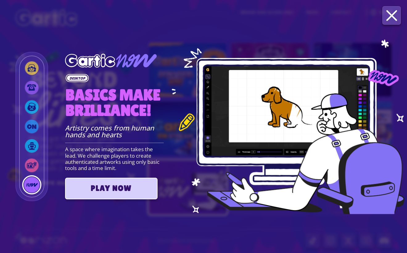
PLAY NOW (111, 188)
